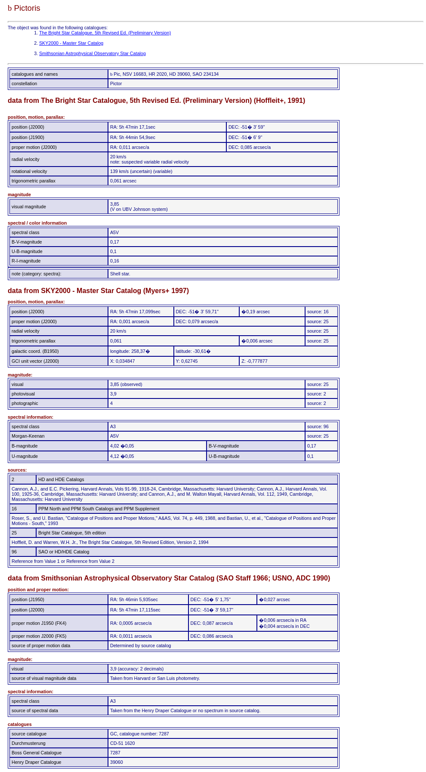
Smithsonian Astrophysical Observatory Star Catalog (92, 53)
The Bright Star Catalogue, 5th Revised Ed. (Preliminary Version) (105, 32)
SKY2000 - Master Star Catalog (71, 43)
